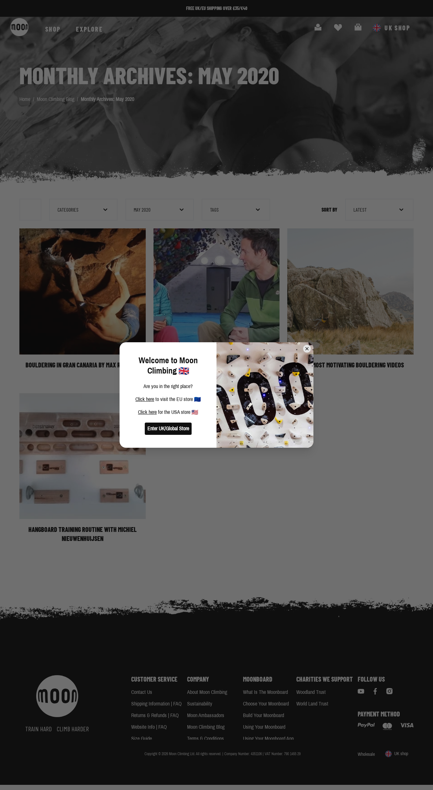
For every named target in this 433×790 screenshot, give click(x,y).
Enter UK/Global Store (168, 428)
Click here (144, 399)
